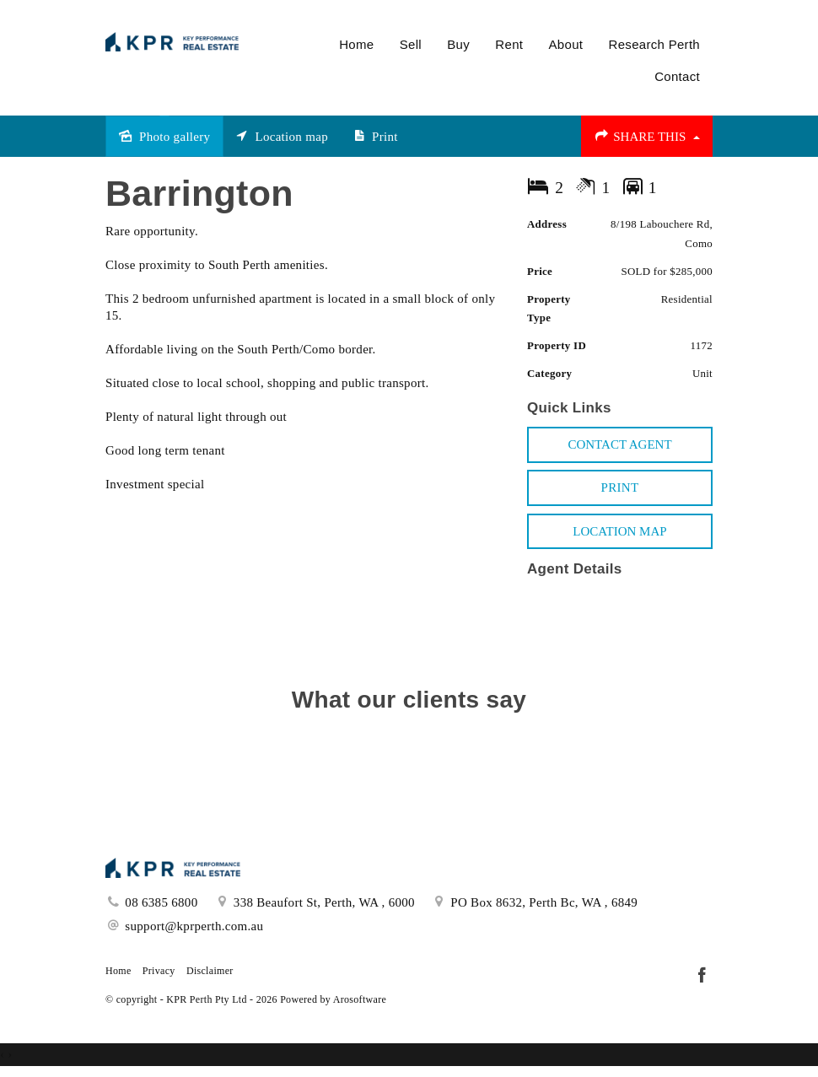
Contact (677, 76)
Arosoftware (359, 999)
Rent (509, 44)
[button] (620, 487)
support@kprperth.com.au (194, 926)
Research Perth (654, 44)
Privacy (159, 971)
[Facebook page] (702, 976)
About (566, 44)
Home (356, 44)
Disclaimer (210, 971)
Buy (458, 44)
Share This (647, 136)
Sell (411, 44)
